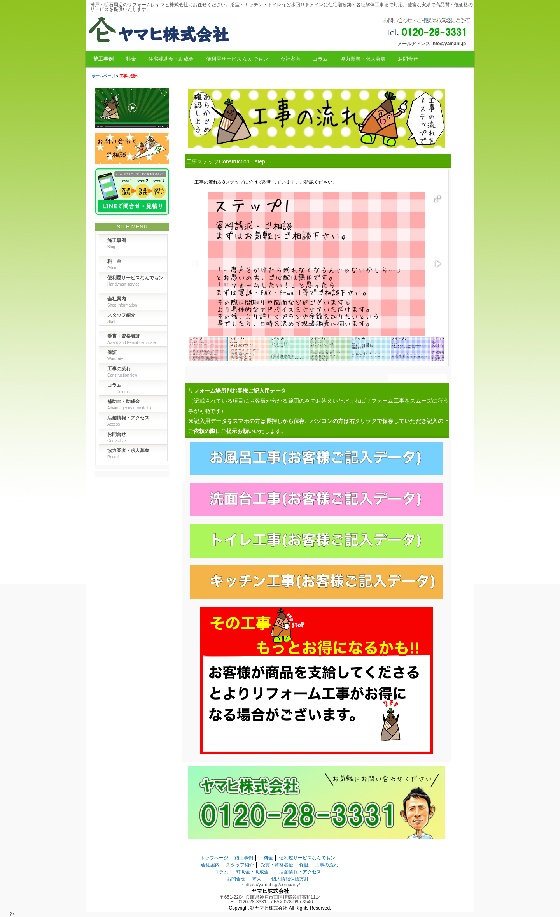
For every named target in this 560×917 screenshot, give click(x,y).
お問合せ (408, 59)
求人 (256, 879)
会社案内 (290, 59)
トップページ (214, 858)
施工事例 (103, 59)
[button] (437, 199)
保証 (304, 865)
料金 (131, 59)
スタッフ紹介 (240, 865)
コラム (320, 59)
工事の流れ (326, 865)
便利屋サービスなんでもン (307, 858)
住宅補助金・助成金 (171, 59)
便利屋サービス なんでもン (237, 59)
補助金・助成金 (252, 872)
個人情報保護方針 (290, 879)
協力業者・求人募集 (363, 59)
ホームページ (103, 76)
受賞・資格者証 (277, 865)
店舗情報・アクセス (300, 872)
